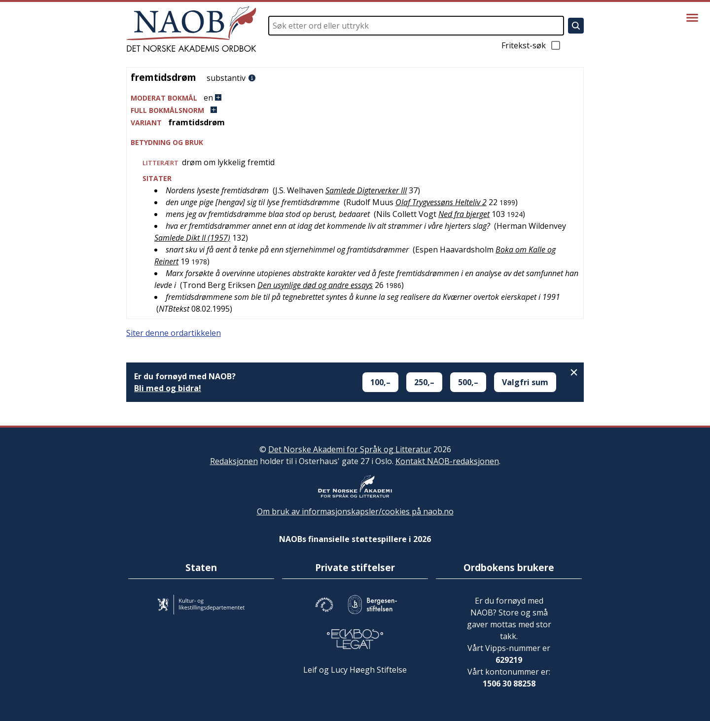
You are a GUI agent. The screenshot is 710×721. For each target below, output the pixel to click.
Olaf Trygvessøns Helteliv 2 (441, 202)
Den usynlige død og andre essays (315, 285)
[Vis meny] (692, 18)
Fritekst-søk (531, 45)
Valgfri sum (525, 382)
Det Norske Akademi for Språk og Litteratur (349, 449)
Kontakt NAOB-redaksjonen (447, 461)
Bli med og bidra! (167, 388)
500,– (468, 382)
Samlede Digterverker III (366, 190)
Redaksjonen (234, 461)
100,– (380, 382)
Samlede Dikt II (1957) (192, 237)
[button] (355, 98)
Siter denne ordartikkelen (173, 332)
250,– (424, 382)
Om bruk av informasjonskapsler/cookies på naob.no (355, 511)
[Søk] (576, 26)
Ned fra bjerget (464, 214)
